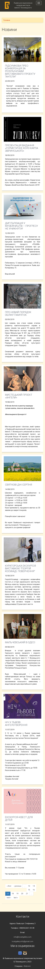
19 (17, 894)
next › (9, 898)
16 (34, 890)
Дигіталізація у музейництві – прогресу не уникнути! (21, 226)
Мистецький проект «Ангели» (18, 396)
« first (9, 886)
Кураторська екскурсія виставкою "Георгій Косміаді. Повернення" (20, 568)
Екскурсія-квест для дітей (19, 818)
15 (29, 890)
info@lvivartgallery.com (22, 937)
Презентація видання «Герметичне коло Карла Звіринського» (21, 148)
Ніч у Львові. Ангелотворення (16, 724)
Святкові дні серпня (18, 484)
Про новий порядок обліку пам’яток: (18, 313)
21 (27, 894)
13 (29, 886)
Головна (6, 20)
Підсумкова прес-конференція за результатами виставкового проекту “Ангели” (20, 71)
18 (13, 894)
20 (22, 894)
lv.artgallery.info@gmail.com (22, 941)
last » (16, 898)
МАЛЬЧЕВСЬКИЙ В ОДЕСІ (20, 642)
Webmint (27, 966)
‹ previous (17, 886)
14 (34, 886)
